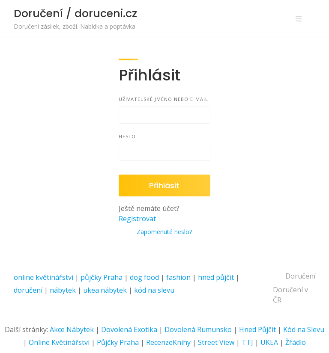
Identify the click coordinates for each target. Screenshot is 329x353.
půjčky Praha (102, 277)
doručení (28, 290)
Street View (216, 342)
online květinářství (43, 277)
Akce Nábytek (72, 329)
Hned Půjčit (257, 329)
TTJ (247, 342)
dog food (144, 277)
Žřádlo (295, 342)
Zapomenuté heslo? (164, 232)
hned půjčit (216, 277)
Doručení (300, 276)
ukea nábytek (105, 290)
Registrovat (137, 218)
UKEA (269, 342)
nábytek (63, 290)
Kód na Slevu (303, 329)
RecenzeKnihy (168, 342)
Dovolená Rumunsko (198, 329)
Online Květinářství (59, 342)
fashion (178, 277)
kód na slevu (154, 290)
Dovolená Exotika (129, 329)
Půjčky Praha (118, 342)
